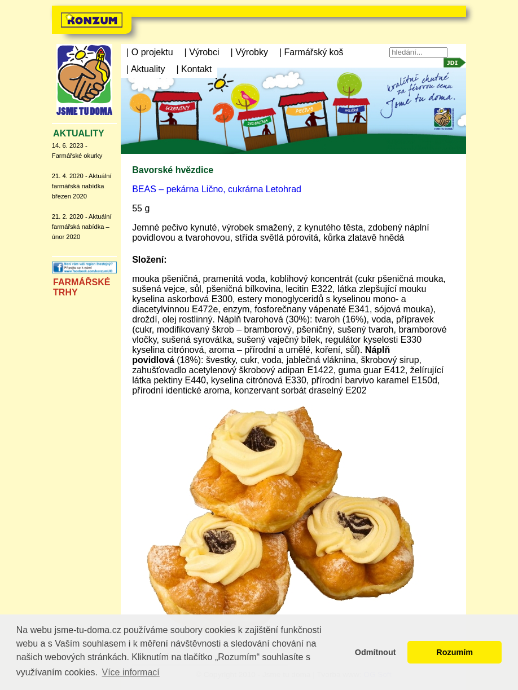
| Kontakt (194, 69)
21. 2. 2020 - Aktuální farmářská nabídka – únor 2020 (82, 226)
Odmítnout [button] (375, 652)
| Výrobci (202, 52)
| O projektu (149, 52)
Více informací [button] (130, 672)
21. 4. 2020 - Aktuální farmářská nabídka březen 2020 (82, 186)
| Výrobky (249, 52)
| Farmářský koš (311, 52)
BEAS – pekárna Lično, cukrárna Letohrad (216, 189)
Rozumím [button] (454, 652)
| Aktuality (145, 69)
